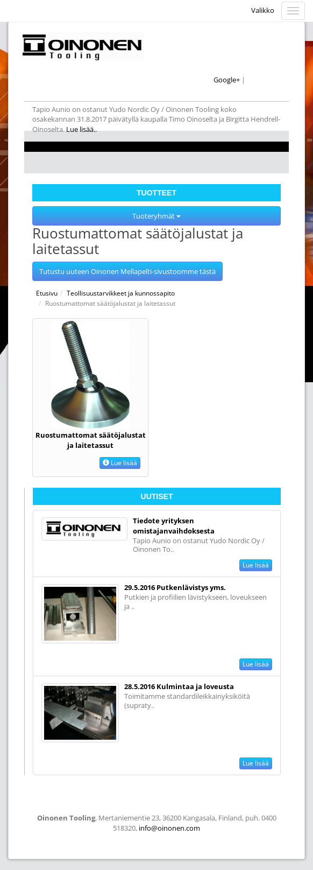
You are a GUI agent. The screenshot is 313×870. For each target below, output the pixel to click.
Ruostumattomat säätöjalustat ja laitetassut (90, 440)
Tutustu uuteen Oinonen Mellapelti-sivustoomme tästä (127, 271)
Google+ (227, 80)
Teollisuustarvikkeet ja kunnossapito (121, 293)
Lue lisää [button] (120, 462)
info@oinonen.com (169, 828)
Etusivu (47, 293)
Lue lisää (256, 565)
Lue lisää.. (82, 129)
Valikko (262, 10)
